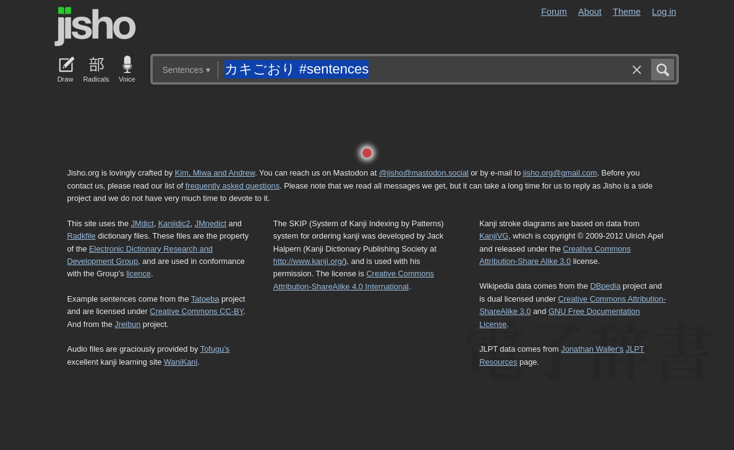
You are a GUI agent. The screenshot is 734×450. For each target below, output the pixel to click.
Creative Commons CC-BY (196, 311)
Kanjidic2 (174, 223)
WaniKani (180, 362)
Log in (664, 12)
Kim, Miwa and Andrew (215, 172)
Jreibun (127, 324)
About (590, 12)
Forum (554, 12)
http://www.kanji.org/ (308, 261)
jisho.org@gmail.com (560, 172)
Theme (627, 12)
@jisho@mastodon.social (424, 172)
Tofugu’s (214, 349)
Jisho (95, 26)
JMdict (142, 223)
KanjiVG (493, 235)
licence (138, 273)
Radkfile (81, 235)
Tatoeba (205, 299)
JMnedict (210, 223)
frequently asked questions (233, 185)
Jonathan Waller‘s (592, 349)
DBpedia (605, 286)
